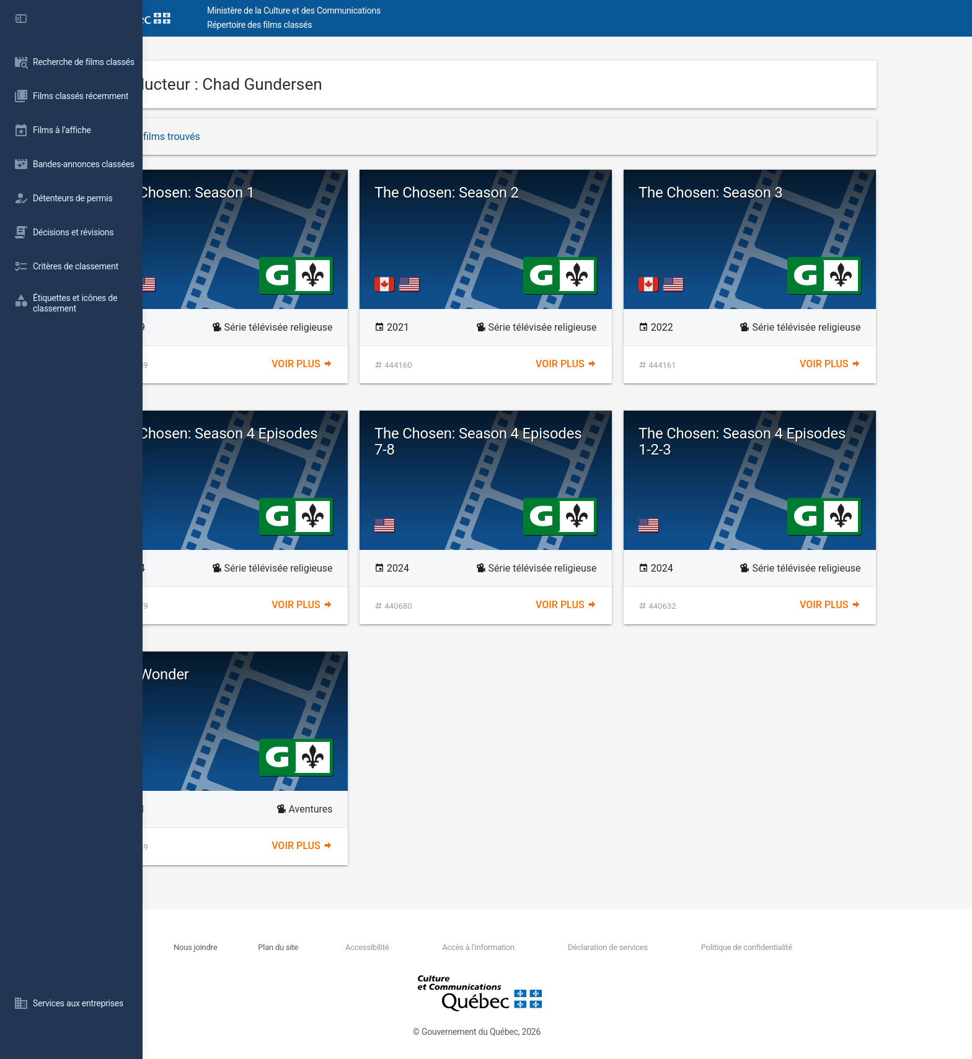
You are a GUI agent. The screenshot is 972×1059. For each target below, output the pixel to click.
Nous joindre (267, 947)
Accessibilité (438, 947)
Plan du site (350, 947)
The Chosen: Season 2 (518, 192)
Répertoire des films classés (331, 25)
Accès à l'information (549, 947)
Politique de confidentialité (817, 947)
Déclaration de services (679, 947)
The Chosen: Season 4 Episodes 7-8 (549, 441)
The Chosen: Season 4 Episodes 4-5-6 (285, 441)
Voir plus (373, 364)
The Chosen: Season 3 (782, 192)
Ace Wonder (221, 674)
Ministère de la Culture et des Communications (366, 10)
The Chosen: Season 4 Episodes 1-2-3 (813, 441)
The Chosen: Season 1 (254, 192)
